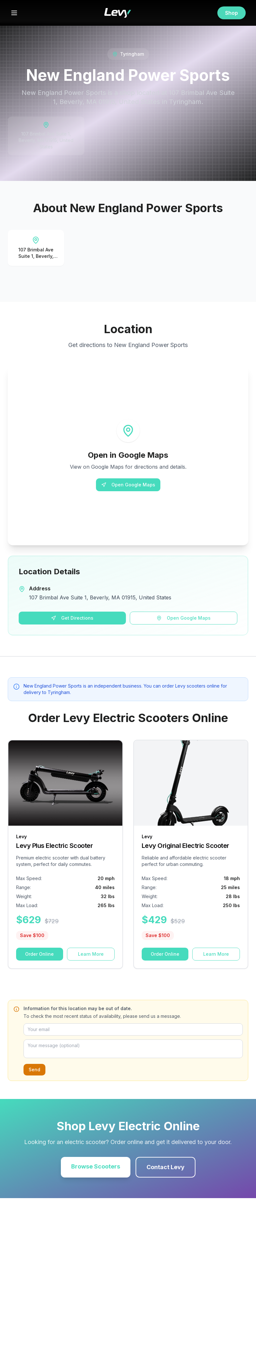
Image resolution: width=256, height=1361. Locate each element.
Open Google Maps (128, 484)
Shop (231, 13)
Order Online (39, 954)
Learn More (91, 954)
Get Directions (72, 618)
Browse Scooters (95, 1166)
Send (34, 1069)
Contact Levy (166, 1167)
